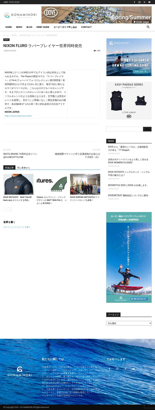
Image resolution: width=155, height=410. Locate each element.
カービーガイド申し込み (65, 27)
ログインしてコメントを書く (17, 227)
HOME (8, 27)
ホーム (6, 35)
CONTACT (86, 27)
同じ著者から (23, 168)
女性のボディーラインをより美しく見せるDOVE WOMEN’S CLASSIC (128, 161)
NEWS (19, 27)
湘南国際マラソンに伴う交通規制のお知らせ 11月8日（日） (77, 155)
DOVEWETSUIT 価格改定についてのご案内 (128, 195)
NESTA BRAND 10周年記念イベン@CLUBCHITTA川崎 (20, 155)
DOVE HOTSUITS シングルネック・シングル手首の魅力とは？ (129, 173)
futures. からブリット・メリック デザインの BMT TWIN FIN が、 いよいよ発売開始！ (52, 200)
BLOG (29, 27)
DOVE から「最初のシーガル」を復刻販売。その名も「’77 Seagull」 (129, 148)
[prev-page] (5, 209)
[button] (148, 27)
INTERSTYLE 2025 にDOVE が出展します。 (128, 185)
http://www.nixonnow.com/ (18, 115)
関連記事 (9, 168)
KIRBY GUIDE (42, 27)
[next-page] (10, 209)
